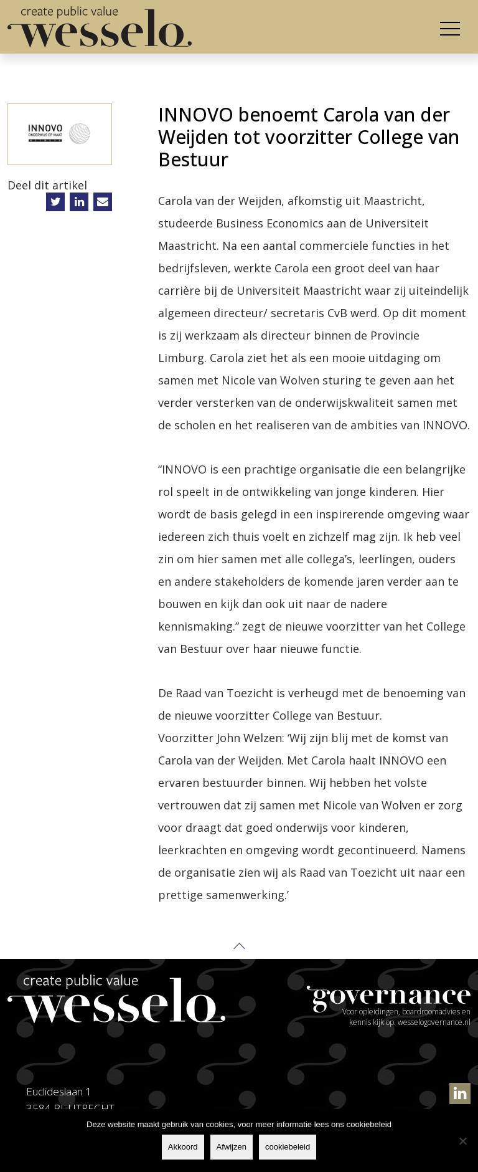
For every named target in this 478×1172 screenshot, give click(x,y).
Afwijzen (231, 1146)
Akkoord (183, 1146)
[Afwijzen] (462, 1141)
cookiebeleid (287, 1146)
